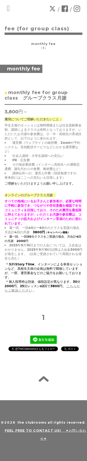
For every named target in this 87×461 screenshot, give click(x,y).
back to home (43, 379)
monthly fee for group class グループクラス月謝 (39, 95)
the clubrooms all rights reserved (51, 422)
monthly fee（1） (43, 46)
